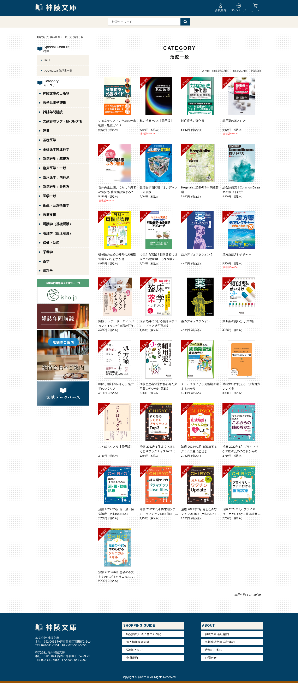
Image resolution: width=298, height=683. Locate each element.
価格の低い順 (220, 70)
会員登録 (220, 10)
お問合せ (210, 657)
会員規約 (132, 657)
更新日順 (256, 70)
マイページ (238, 10)
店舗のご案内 (213, 649)
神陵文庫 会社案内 (217, 634)
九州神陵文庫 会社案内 (220, 642)
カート (255, 10)
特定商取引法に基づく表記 (143, 634)
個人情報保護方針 (137, 642)
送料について (135, 649)
